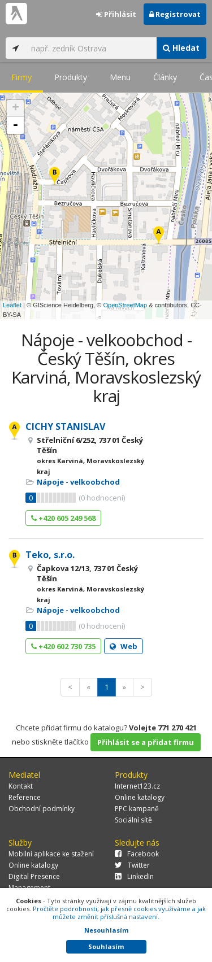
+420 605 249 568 (63, 518)
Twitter (132, 865)
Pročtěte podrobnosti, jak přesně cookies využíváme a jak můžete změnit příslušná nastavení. (119, 912)
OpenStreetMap (125, 305)
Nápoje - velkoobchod (78, 482)
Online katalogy (140, 797)
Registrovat (175, 14)
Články (165, 77)
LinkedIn (134, 876)
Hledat (181, 47)
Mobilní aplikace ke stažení (51, 854)
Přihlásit (116, 14)
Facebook (137, 854)
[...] (91, 48)
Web (123, 646)
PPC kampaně (137, 808)
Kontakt (20, 786)
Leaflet (12, 305)
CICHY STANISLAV (65, 426)
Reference (24, 797)
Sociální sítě (133, 820)
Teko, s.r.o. (50, 555)
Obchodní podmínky (41, 808)
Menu (120, 77)
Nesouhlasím (106, 930)
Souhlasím (106, 946)
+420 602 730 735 (63, 646)
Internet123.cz (137, 786)
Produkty (70, 77)
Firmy (21, 77)
